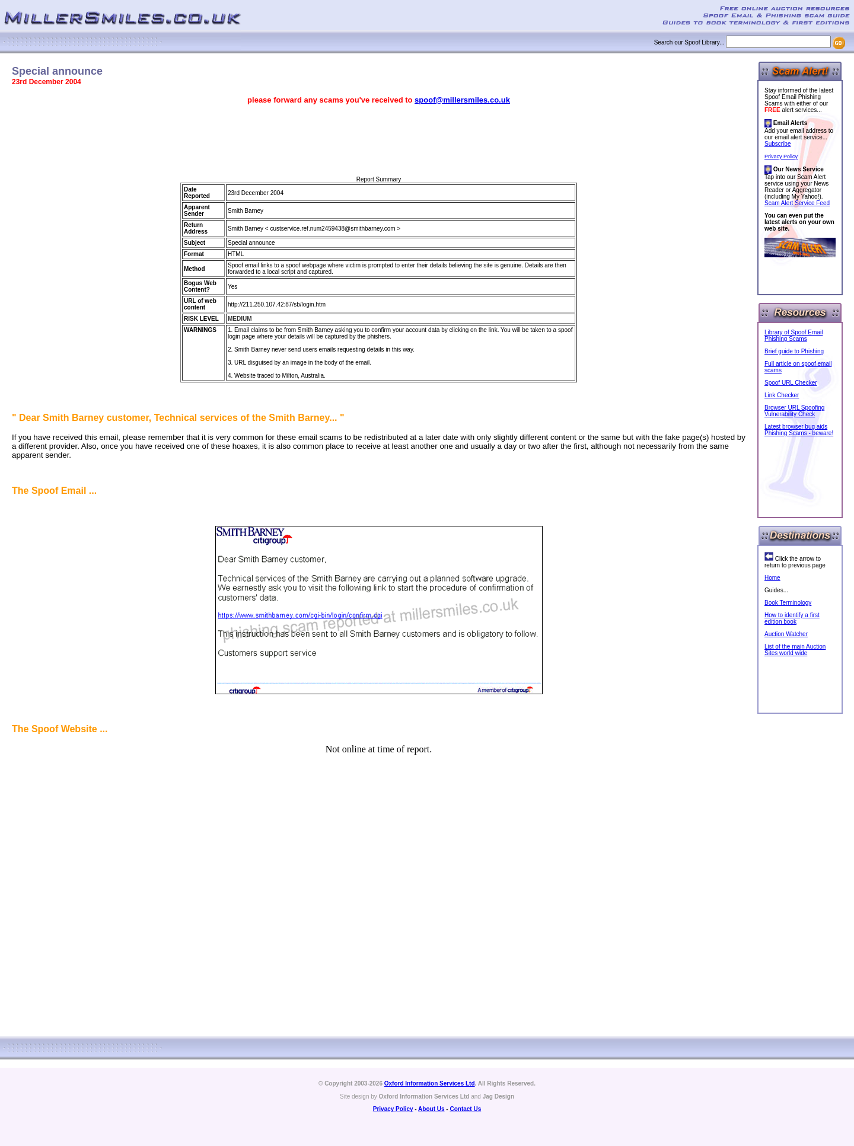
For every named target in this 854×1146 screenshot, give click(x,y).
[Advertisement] (379, 140)
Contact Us (465, 1109)
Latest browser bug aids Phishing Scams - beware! (798, 429)
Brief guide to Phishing (794, 351)
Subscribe (777, 144)
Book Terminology (787, 602)
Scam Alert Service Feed (797, 203)
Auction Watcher (786, 634)
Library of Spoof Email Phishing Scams (793, 335)
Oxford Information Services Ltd (429, 1083)
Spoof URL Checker (790, 382)
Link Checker (781, 395)
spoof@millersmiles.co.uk (462, 99)
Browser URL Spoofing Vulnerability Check (794, 410)
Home (772, 577)
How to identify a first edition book (792, 618)
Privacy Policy (781, 156)
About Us (431, 1109)
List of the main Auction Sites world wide (795, 649)
